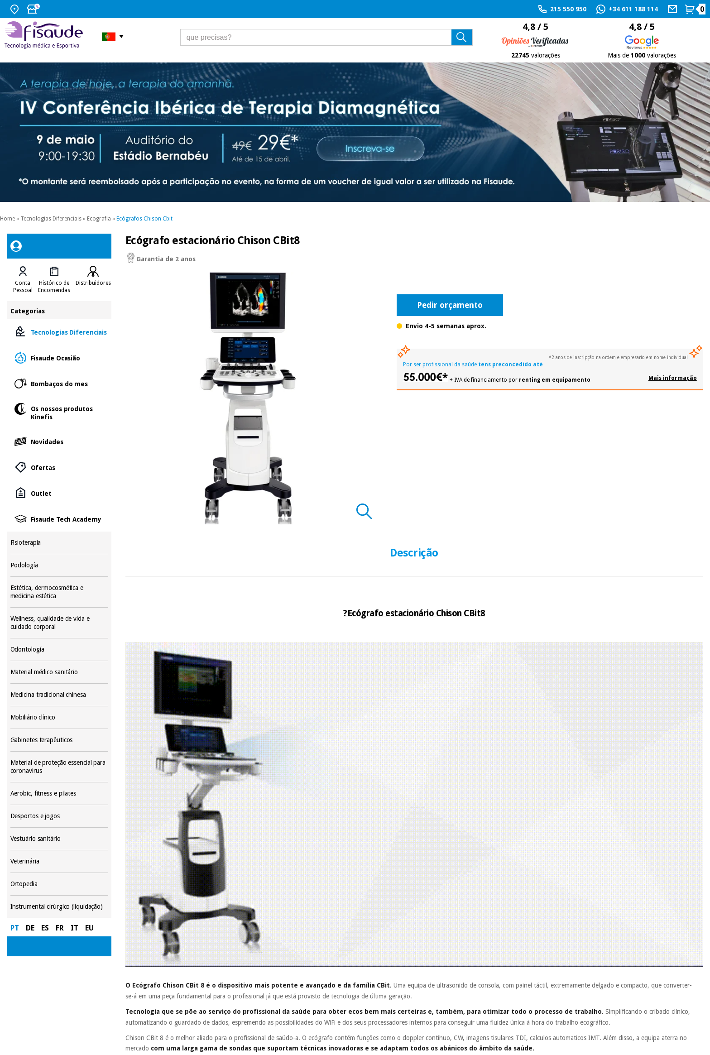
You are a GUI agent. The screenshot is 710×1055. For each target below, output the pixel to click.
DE (30, 928)
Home (7, 219)
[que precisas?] (326, 37)
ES (45, 928)
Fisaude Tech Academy (59, 519)
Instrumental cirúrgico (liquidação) (59, 907)
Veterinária (59, 861)
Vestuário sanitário (59, 839)
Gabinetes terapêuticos (59, 740)
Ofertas (59, 467)
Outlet (59, 493)
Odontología (59, 649)
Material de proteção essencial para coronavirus (59, 767)
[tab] (22, 279)
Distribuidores (93, 283)
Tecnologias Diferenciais (51, 219)
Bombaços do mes (59, 383)
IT (74, 928)
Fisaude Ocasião (59, 357)
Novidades (59, 441)
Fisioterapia (59, 543)
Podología (59, 565)
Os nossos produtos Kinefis (59, 412)
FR (60, 928)
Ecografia (99, 219)
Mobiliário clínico (59, 717)
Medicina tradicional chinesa (59, 695)
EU (89, 928)
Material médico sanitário (59, 672)
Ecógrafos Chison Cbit (144, 219)
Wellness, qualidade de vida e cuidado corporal (59, 623)
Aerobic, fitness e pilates (59, 793)
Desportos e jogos (59, 816)
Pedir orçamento (450, 305)
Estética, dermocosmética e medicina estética (59, 592)
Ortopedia (59, 884)
